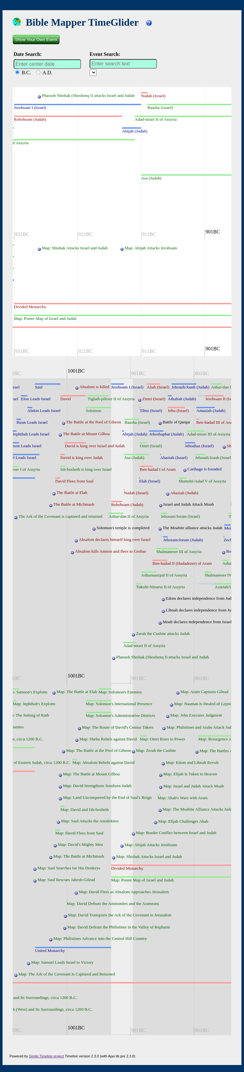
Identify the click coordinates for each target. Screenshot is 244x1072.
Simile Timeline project (46, 1056)
